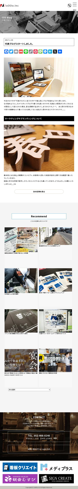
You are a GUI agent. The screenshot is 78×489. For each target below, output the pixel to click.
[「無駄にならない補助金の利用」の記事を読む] (55, 368)
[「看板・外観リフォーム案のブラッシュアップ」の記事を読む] (55, 287)
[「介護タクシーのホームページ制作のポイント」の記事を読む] (55, 328)
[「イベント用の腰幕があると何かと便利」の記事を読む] (21, 328)
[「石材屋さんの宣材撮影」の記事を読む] (21, 288)
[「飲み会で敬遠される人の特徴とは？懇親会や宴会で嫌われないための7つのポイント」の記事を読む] (21, 368)
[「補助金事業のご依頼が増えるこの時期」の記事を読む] (21, 247)
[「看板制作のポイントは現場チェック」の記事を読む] (55, 243)
